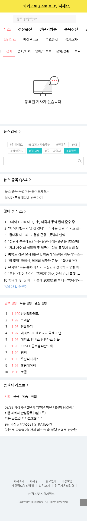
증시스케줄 (72, 39)
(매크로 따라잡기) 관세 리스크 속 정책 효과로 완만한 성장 (43, 430)
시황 (7, 396)
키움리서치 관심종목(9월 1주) (25, 413)
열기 (83, 502)
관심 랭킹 (41, 303)
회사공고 (35, 481)
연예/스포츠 (43, 51)
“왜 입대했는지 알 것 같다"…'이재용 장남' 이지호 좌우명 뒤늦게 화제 (43, 228)
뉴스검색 (10, 132)
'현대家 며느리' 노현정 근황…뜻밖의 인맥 (34, 235)
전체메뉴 (83, 19)
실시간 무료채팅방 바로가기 (24, 198)
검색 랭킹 (10, 303)
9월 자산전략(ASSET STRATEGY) (28, 424)
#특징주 (71, 151)
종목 (16, 396)
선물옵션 (25, 29)
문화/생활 (62, 51)
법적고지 (44, 485)
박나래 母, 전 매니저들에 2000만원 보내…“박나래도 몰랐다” (43, 280)
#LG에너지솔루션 (39, 144)
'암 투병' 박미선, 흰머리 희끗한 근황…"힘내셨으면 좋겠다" (43, 260)
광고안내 (51, 481)
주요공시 (52, 39)
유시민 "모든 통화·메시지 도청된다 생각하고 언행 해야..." (43, 267)
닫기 (80, 6)
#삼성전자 (16, 151)
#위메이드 (16, 144)
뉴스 (7, 29)
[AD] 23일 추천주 (15, 286)
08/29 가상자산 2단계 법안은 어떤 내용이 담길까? (39, 407)
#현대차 (61, 144)
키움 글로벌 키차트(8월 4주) (24, 418)
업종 (25, 396)
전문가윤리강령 (64, 485)
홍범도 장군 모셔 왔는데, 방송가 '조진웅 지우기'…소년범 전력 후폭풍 (43, 254)
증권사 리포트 (14, 385)
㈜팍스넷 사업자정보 (42, 493)
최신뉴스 (10, 39)
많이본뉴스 (30, 39)
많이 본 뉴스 (13, 211)
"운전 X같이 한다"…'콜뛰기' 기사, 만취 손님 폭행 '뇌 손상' (43, 273)
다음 (83, 51)
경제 (9, 51)
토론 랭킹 (26, 303)
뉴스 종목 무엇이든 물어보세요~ (27, 191)
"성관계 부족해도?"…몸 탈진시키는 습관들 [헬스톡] (41, 241)
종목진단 (71, 29)
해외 (34, 396)
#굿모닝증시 (53, 151)
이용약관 (67, 481)
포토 (77, 51)
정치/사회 (24, 51)
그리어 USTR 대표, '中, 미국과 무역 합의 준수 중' (39, 222)
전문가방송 (48, 29)
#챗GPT (34, 151)
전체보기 (82, 39)
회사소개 (19, 481)
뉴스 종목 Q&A (15, 180)
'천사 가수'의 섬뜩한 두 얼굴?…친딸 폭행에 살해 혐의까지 (43, 248)
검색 (72, 19)
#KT (74, 144)
